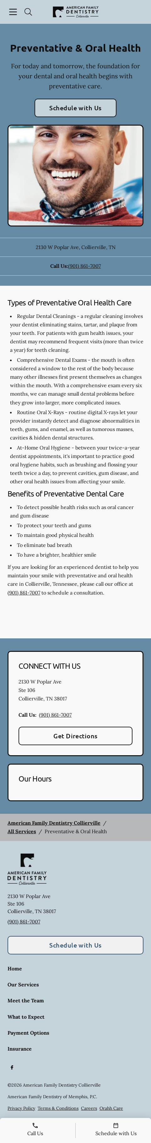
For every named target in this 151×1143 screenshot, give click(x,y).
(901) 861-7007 (84, 266)
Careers (89, 1108)
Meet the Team (26, 1000)
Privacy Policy (21, 1108)
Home (15, 968)
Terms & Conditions (58, 1108)
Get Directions (75, 736)
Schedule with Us (75, 108)
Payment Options (28, 1033)
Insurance (20, 1049)
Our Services (23, 984)
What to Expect (26, 1017)
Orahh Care (111, 1108)
